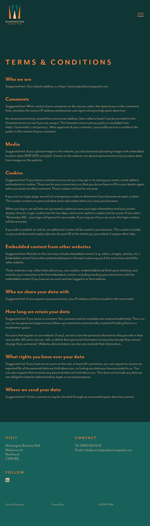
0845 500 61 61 (91, 446)
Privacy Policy (58, 504)
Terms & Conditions (14, 504)
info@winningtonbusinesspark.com (108, 450)
